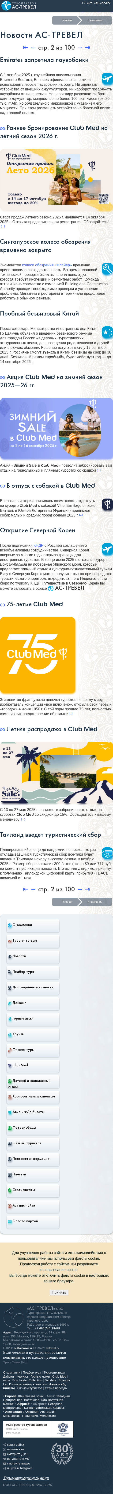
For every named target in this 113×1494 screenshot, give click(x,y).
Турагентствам (22, 940)
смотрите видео (16, 1463)
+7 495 (47, 1328)
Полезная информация (28, 1158)
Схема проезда (56, 1388)
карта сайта (13, 1444)
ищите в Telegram (17, 1468)
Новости (17, 956)
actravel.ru (52, 1348)
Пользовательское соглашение (26, 1477)
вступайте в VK (16, 1458)
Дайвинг (17, 1002)
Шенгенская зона (30, 1396)
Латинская (43, 1407)
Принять (59, 1292)
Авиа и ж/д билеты (26, 1112)
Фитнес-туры (21, 1049)
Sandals (50, 1380)
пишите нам (13, 1449)
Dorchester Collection (27, 1380)
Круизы (16, 1034)
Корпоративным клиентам (31, 1096)
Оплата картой (23, 1221)
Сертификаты (21, 1189)
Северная (55, 1404)
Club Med (18, 1065)
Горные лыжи (21, 1018)
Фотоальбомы (22, 1127)
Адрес (7, 1332)
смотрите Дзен (15, 1454)
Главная (67, 20)
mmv (6, 1380)
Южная (8, 1404)
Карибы (58, 1407)
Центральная (12, 1400)
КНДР (38, 545)
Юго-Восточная (52, 1400)
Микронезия (11, 1415)
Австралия (48, 1411)
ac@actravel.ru (23, 1348)
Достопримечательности (30, 987)
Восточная (31, 1400)
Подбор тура (21, 971)
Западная (63, 1396)
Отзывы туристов (24, 1143)
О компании (20, 924)
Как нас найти (21, 1205)
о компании (94, 20)
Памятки (17, 1174)
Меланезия (48, 1415)
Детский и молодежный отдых (29, 1083)
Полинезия (30, 1415)
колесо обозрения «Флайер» (47, 265)
